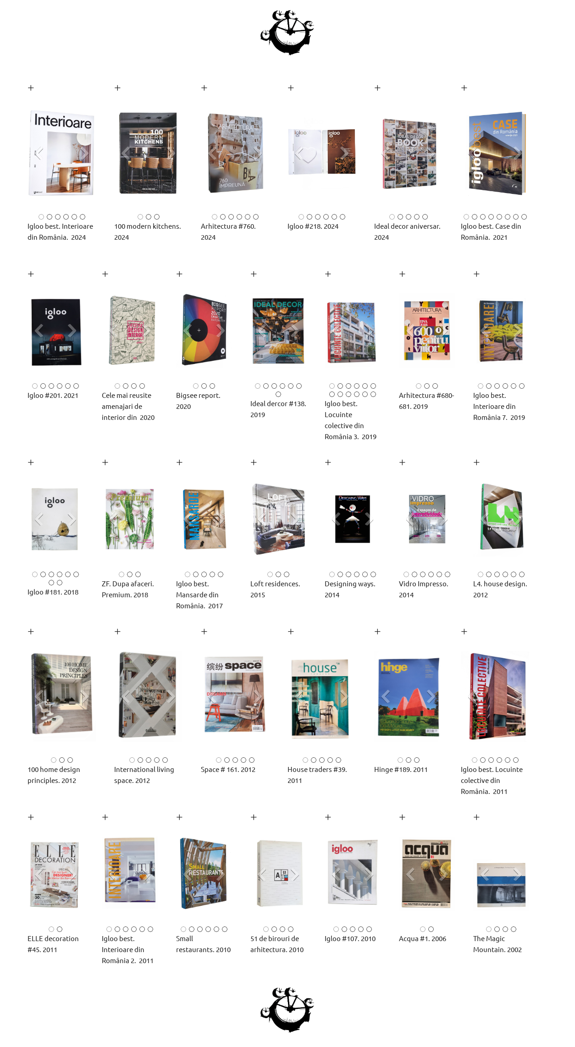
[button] (62, 156)
